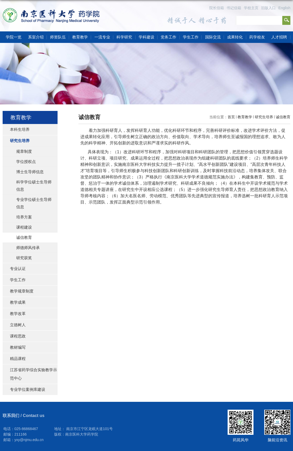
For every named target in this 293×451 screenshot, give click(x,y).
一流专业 (102, 37)
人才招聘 (279, 37)
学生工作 (191, 37)
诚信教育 (283, 117)
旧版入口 (268, 8)
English (284, 8)
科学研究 (124, 37)
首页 (231, 117)
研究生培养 (264, 117)
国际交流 (213, 37)
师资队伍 (58, 37)
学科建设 (146, 37)
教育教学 (80, 37)
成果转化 (235, 37)
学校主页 (251, 8)
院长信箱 (216, 8)
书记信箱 (234, 8)
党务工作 (168, 37)
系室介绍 (36, 37)
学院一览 (13, 37)
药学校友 (257, 37)
